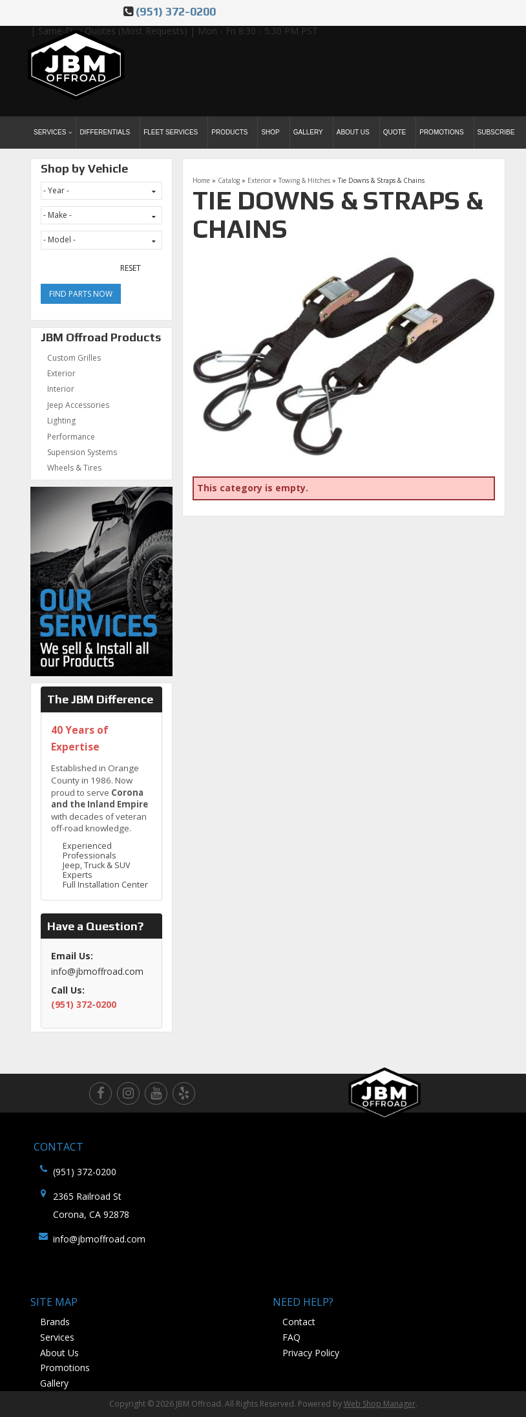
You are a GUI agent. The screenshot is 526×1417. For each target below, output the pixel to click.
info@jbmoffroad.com (99, 1239)
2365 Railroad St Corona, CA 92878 (91, 1205)
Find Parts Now (80, 293)
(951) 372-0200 (176, 11)
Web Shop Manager (380, 1403)
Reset (130, 267)
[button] (53, 132)
